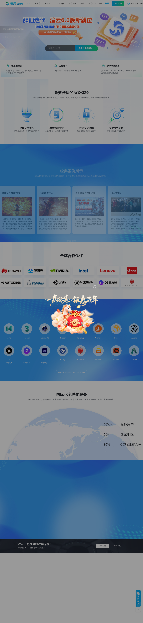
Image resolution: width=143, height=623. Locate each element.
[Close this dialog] (95, 287)
